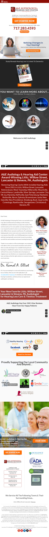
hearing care (25, 229)
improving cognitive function (40, 509)
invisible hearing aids (38, 510)
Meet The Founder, (41, 232)
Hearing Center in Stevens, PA (12, 485)
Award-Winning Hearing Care (41, 253)
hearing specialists (15, 516)
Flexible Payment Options (41, 274)
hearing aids (26, 247)
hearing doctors (5, 516)
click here (12, 274)
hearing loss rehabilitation (7, 249)
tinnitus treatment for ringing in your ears (23, 510)
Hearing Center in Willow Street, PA (12, 480)
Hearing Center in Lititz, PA (12, 476)
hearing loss (25, 252)
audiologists (44, 514)
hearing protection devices (20, 511)
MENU (6, 2)
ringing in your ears (6, 254)
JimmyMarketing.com (27, 528)
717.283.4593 (24, 28)
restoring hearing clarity (7, 510)
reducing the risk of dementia (27, 509)
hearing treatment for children (32, 507)
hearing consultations (34, 511)
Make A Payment (24, 31)
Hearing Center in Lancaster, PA (12, 472)
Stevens (33, 502)
